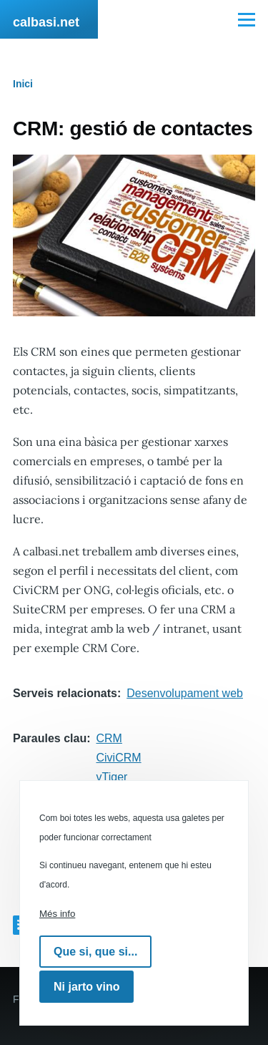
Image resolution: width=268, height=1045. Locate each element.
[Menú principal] (246, 19)
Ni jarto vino (86, 987)
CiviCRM (119, 758)
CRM (109, 738)
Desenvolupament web (184, 693)
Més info (57, 913)
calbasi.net (46, 22)
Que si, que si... (95, 952)
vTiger (112, 777)
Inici (23, 83)
